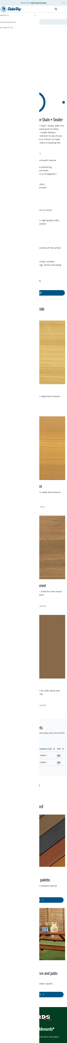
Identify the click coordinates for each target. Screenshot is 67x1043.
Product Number (12, 749)
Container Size (46, 749)
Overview (6, 22)
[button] (63, 9)
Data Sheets (18, 22)
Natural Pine (38, 506)
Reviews (29, 22)
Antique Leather (38, 606)
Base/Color (29, 749)
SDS (60, 749)
